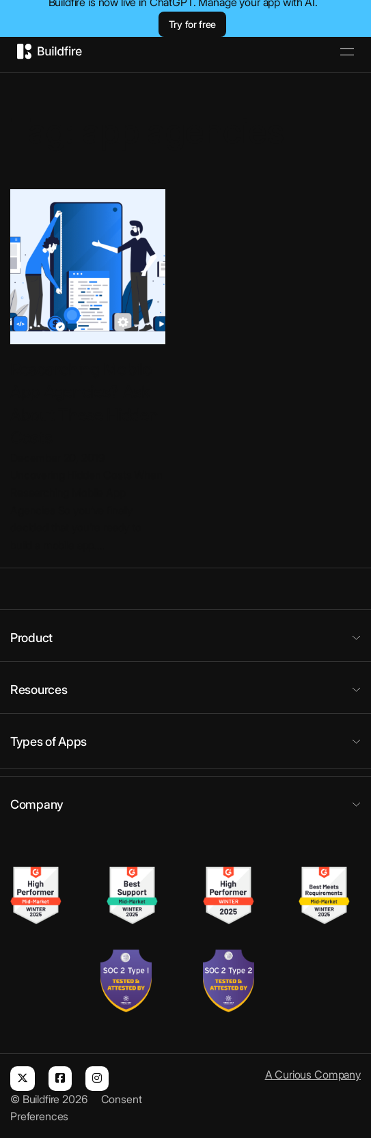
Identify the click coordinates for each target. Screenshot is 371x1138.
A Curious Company (313, 1074)
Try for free (192, 24)
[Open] (347, 52)
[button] (185, 637)
